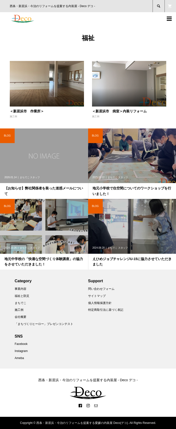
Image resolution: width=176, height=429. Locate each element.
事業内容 (20, 289)
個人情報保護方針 (100, 303)
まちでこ (20, 303)
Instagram (21, 351)
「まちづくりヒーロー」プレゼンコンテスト (44, 324)
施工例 (13, 116)
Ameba (19, 358)
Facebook (21, 344)
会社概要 (20, 317)
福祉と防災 (22, 296)
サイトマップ (97, 296)
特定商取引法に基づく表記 (105, 310)
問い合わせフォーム (101, 289)
